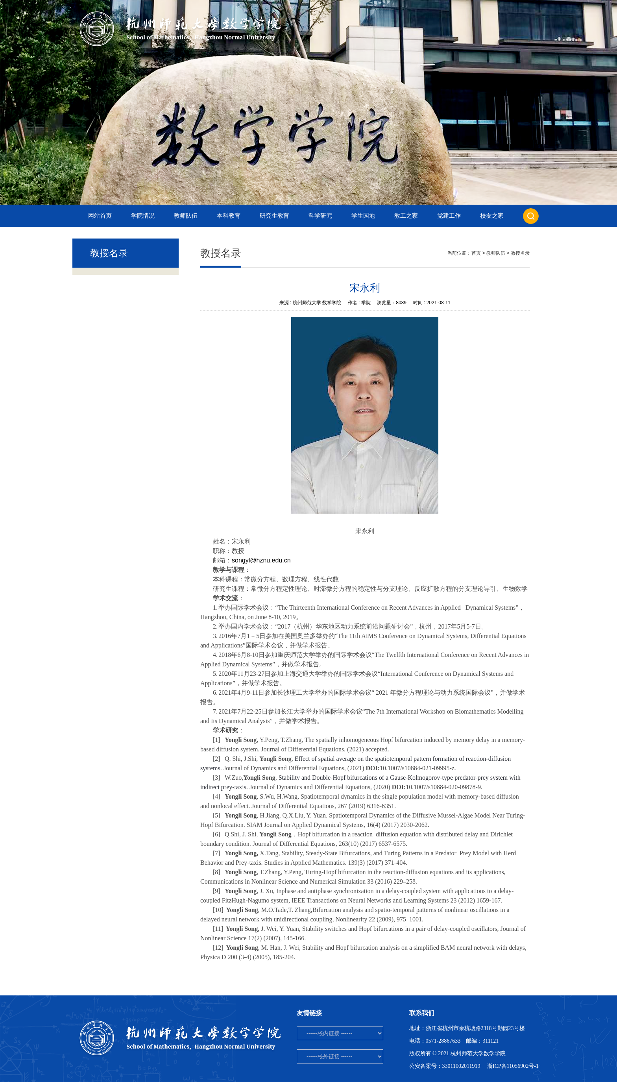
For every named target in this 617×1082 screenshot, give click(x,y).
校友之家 (492, 216)
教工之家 (406, 216)
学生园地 (363, 216)
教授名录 (520, 253)
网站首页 (100, 216)
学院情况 (143, 216)
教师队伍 (186, 216)
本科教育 (228, 216)
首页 (476, 253)
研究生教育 (274, 216)
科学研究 (320, 216)
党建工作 (449, 216)
